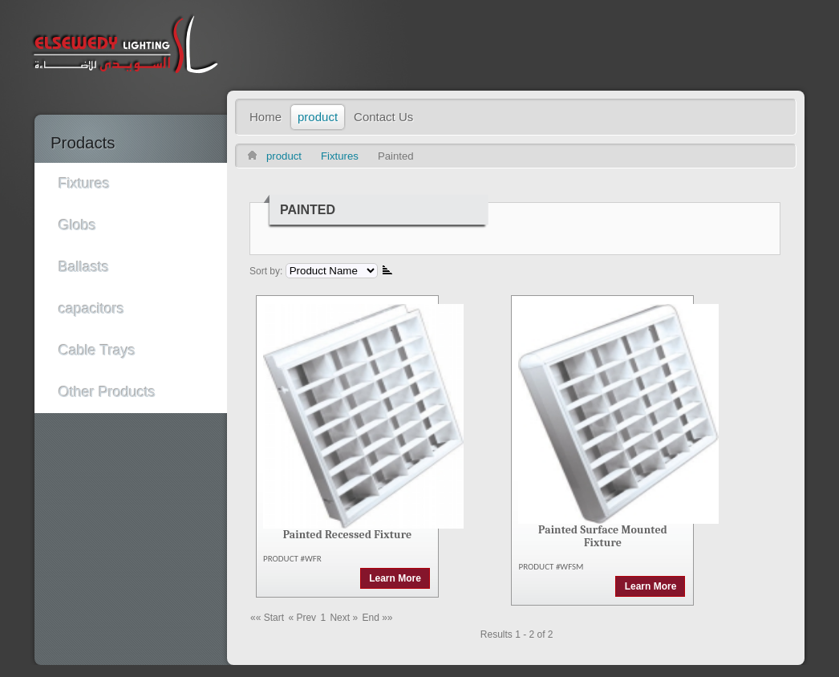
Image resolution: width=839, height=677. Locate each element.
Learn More (395, 578)
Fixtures (340, 156)
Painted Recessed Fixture (347, 534)
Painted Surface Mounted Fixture (602, 536)
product (284, 156)
